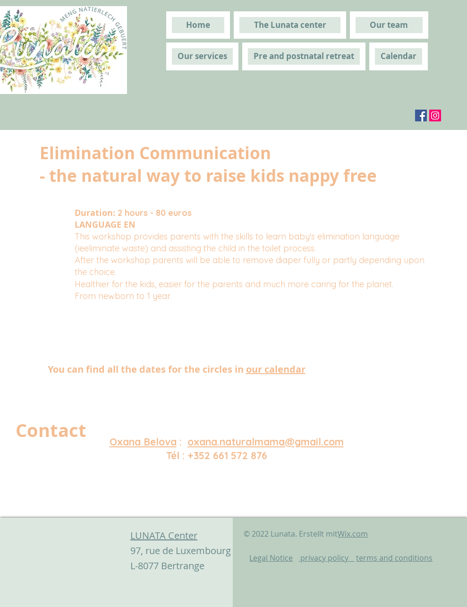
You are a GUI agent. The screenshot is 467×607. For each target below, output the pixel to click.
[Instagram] (435, 115)
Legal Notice (271, 558)
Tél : (176, 455)
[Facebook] (421, 115)
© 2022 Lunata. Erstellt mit (306, 534)
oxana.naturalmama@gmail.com (265, 442)
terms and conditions (394, 558)
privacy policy (326, 558)
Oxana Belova (143, 442)
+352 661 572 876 (227, 455)
